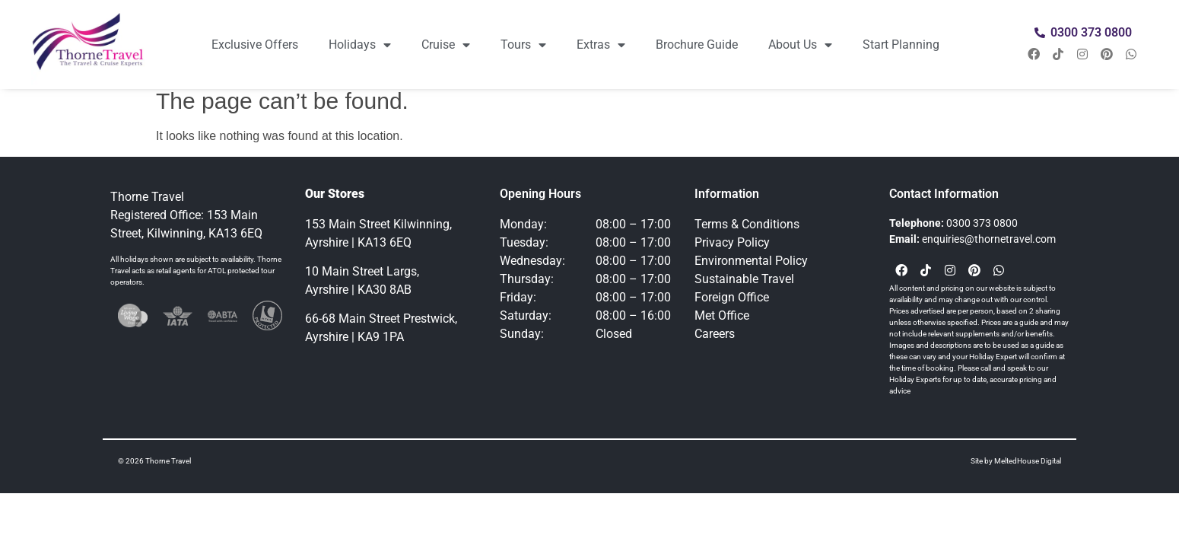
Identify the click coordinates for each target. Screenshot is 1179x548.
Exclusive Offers (254, 44)
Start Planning (901, 44)
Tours (523, 45)
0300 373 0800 (982, 223)
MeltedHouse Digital (1027, 461)
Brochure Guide (697, 44)
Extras (601, 45)
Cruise (445, 45)
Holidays (360, 45)
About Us (800, 45)
